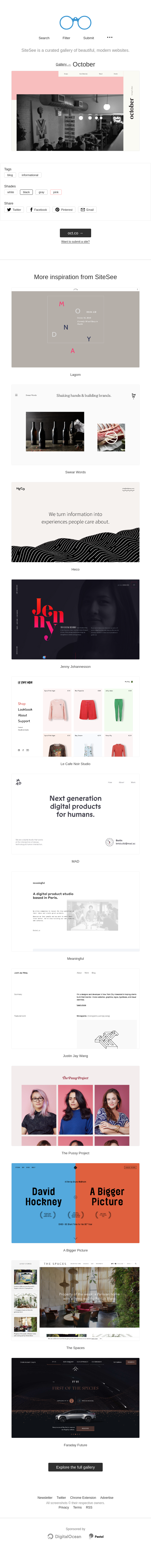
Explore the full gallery (75, 1467)
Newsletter (45, 1498)
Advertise (106, 1498)
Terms (77, 1507)
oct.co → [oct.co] (75, 233)
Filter (66, 38)
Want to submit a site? (75, 241)
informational (30, 175)
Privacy (64, 1507)
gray (41, 192)
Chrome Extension (83, 1498)
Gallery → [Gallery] (63, 64)
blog (10, 175)
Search (44, 38)
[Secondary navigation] (109, 37)
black (26, 192)
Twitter (61, 1498)
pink (56, 192)
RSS (89, 1507)
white (10, 192)
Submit (88, 38)
